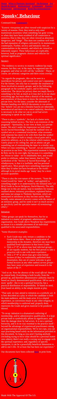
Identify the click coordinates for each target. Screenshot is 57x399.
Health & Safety (8, 6)
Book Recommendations (39, 8)
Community (37, 6)
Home (4, 3)
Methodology (24, 6)
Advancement (19, 8)
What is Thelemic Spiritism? (21, 3)
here (37, 352)
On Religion (42, 3)
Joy (51, 3)
